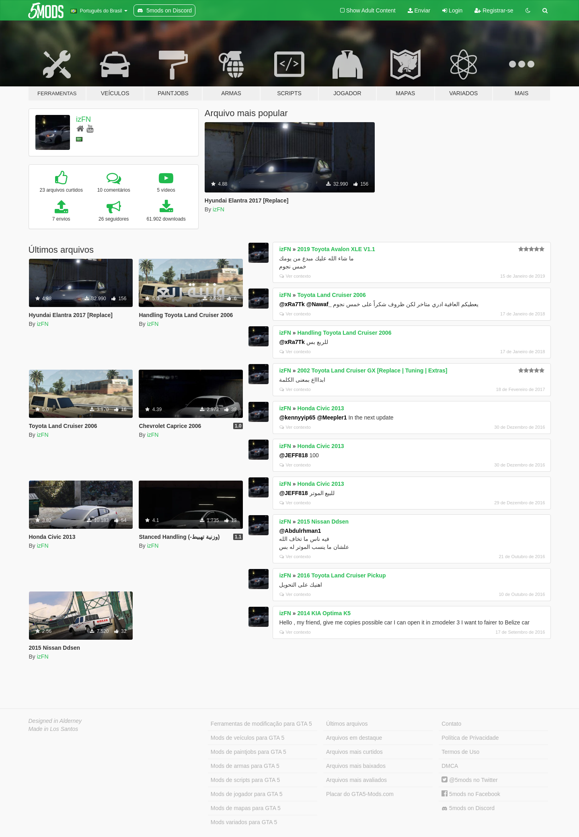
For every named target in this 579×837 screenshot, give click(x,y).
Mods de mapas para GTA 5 (246, 808)
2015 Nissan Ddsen (323, 521)
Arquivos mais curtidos (354, 752)
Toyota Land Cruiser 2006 (332, 295)
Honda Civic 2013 (321, 408)
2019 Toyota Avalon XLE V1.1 (336, 249)
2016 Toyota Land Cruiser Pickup (342, 575)
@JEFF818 (293, 455)
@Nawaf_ (319, 304)
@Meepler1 (332, 417)
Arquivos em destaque (354, 738)
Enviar (419, 10)
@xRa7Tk (291, 304)
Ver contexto (294, 276)
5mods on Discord (468, 808)
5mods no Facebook (470, 794)
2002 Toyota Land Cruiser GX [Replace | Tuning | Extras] (373, 370)
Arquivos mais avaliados (356, 780)
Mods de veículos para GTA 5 (247, 738)
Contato (451, 723)
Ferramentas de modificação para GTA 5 (261, 723)
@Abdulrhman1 (300, 531)
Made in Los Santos (53, 729)
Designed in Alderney (55, 721)
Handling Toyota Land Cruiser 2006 (345, 332)
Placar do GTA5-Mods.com (360, 794)
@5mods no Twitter (469, 780)
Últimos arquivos (347, 723)
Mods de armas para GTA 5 (245, 766)
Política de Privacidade (470, 738)
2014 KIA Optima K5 (324, 613)
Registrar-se (493, 10)
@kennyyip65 (297, 417)
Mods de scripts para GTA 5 (245, 780)
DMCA (449, 766)
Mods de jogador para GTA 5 (247, 794)
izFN (83, 119)
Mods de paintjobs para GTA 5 (248, 752)
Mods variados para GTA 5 (244, 822)
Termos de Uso (460, 752)
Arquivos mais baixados (356, 766)
